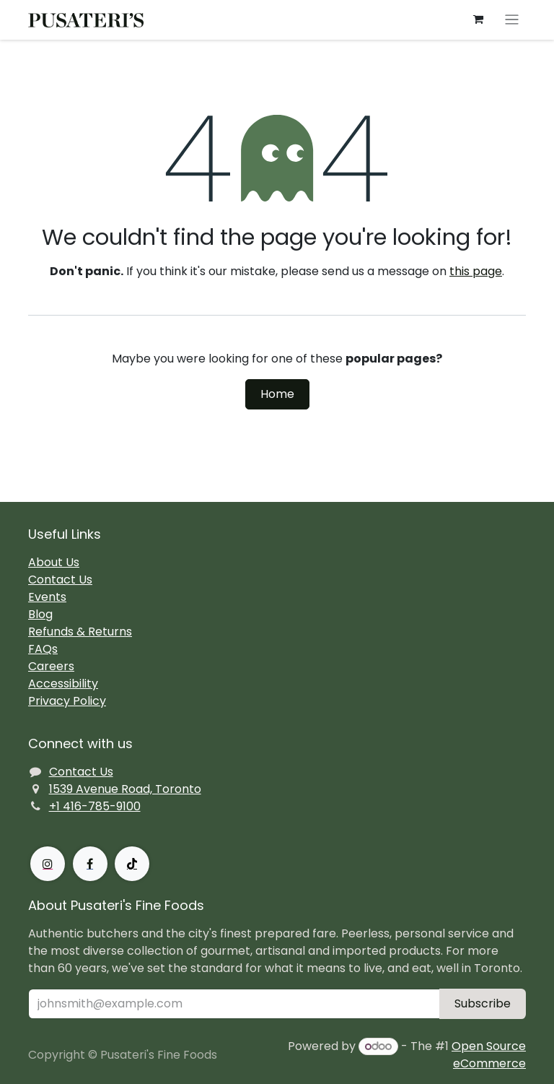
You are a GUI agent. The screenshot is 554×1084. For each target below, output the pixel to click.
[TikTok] (132, 863)
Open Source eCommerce (489, 1055)
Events (47, 597)
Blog (40, 614)
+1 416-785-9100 (95, 806)
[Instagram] (47, 863)
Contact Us (60, 579)
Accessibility (63, 683)
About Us (53, 562)
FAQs (43, 649)
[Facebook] (90, 863)
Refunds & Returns (80, 631)
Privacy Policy (67, 701)
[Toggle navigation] (512, 20)
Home (277, 394)
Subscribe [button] (482, 1003)
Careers (51, 666)
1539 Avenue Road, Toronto (125, 789)
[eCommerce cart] (478, 19)
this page (475, 271)
